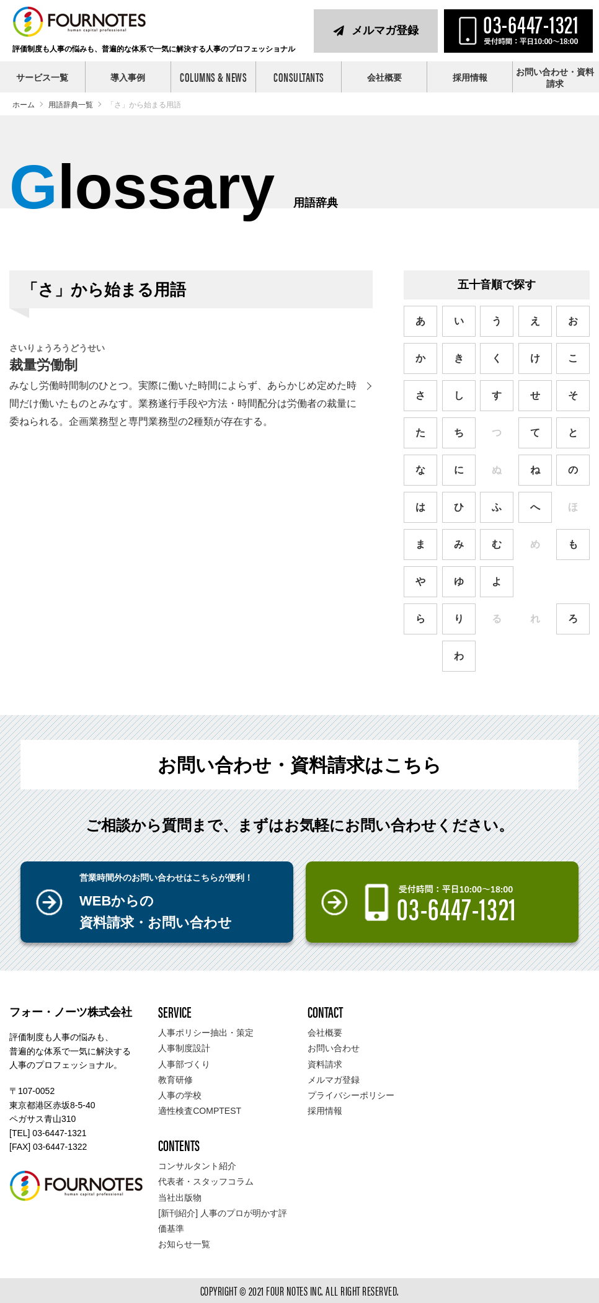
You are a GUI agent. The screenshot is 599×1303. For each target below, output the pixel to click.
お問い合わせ (334, 1048)
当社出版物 (180, 1198)
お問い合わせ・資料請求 (555, 78)
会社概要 (384, 77)
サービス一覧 (42, 77)
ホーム (23, 104)
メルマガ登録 (385, 30)
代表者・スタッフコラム (206, 1181)
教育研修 (175, 1080)
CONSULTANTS (298, 77)
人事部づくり (184, 1064)
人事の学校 (180, 1095)
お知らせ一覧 (184, 1244)
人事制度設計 (184, 1048)
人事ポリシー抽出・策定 (206, 1033)
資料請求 (325, 1064)
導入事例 (127, 77)
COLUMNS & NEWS (213, 77)
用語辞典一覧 (70, 104)
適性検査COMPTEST (199, 1111)
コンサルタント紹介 (197, 1166)
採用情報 (470, 77)
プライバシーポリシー (351, 1095)
